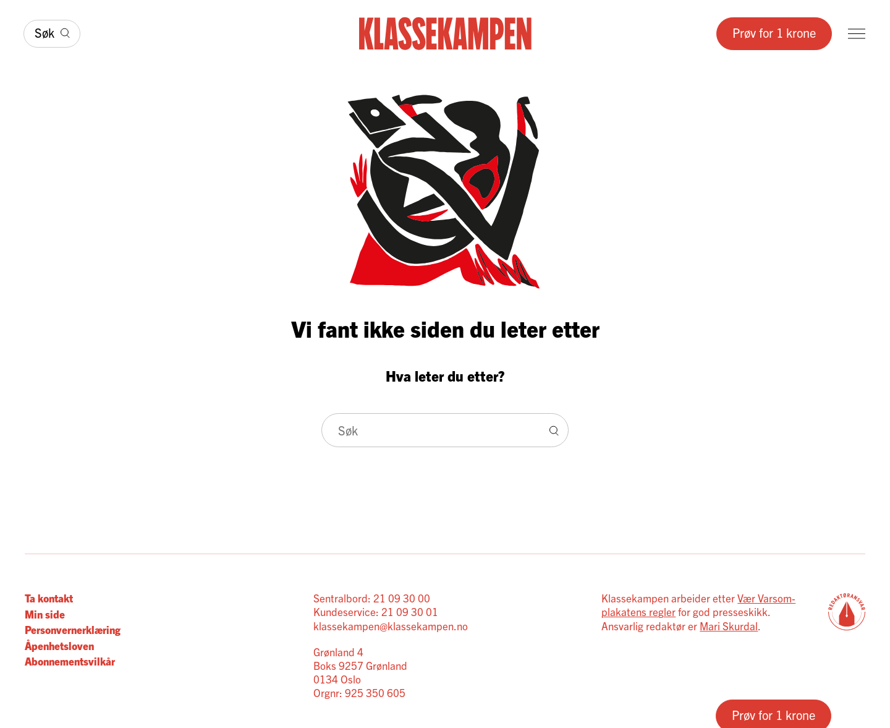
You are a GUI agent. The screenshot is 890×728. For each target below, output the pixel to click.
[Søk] (51, 34)
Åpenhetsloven (59, 645)
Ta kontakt (49, 597)
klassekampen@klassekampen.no (390, 625)
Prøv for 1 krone (774, 32)
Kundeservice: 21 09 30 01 (375, 611)
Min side (45, 613)
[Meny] (856, 33)
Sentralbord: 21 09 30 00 (371, 597)
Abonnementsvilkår (70, 660)
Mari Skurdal (729, 625)
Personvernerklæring (73, 629)
